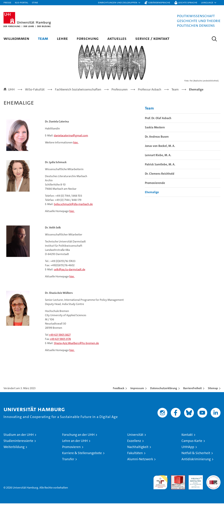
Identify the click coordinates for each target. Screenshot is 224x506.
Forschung (88, 38)
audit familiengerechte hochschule (160, 483)
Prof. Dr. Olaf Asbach (158, 121)
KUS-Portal (21, 2)
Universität (135, 437)
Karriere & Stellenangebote (82, 455)
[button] (119, 2)
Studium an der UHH (19, 437)
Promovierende (155, 186)
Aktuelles (117, 38)
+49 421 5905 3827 (60, 337)
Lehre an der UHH (75, 443)
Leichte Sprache (187, 2)
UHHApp (187, 449)
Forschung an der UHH (78, 437)
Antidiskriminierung (196, 462)
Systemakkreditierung (213, 480)
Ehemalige (152, 195)
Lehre (62, 38)
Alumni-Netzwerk (140, 462)
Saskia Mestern (155, 130)
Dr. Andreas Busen (157, 139)
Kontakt (187, 437)
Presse (7, 2)
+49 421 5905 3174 (60, 341)
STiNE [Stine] (35, 2)
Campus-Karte (191, 443)
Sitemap (213, 391)
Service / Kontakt (152, 38)
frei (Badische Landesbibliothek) (204, 83)
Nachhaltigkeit (137, 449)
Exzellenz (134, 443)
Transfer (68, 462)
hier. (75, 145)
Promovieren (71, 449)
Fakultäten (135, 455)
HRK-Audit (195, 480)
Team (43, 38)
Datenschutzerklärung (163, 391)
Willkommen (16, 38)
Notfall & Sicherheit (195, 455)
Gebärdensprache (159, 2)
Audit (174, 480)
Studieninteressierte (18, 443)
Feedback (118, 391)
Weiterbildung (14, 449)
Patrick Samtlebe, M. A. (160, 167)
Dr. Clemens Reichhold (159, 176)
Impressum (137, 391)
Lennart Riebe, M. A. (158, 158)
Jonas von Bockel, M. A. (160, 149)
